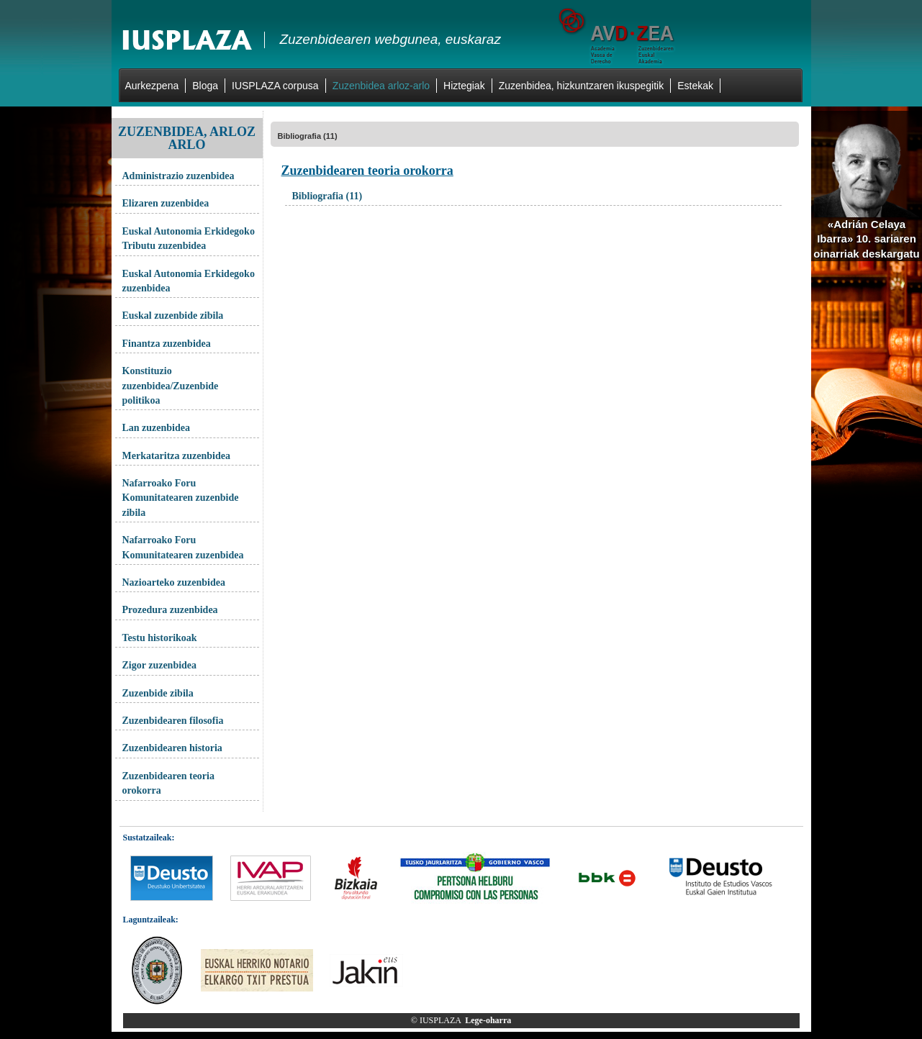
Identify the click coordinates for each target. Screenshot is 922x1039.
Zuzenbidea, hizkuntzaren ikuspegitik (581, 85)
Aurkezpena (152, 85)
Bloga (205, 85)
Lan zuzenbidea (156, 427)
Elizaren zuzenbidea (165, 203)
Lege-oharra (488, 1020)
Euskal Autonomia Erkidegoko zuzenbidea (188, 281)
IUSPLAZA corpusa (275, 85)
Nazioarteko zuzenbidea (173, 582)
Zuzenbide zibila (158, 693)
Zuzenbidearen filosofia (173, 720)
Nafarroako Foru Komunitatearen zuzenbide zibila (180, 498)
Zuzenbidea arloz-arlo (381, 85)
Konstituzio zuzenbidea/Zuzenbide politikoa (170, 386)
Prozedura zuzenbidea (170, 609)
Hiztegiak (464, 85)
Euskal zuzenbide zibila (173, 315)
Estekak (695, 85)
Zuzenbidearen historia (172, 748)
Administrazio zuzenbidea (178, 176)
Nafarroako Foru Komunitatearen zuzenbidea (183, 547)
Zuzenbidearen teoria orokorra (168, 783)
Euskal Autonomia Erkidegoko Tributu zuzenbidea (188, 238)
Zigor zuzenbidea (159, 665)
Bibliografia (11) (308, 136)
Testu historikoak (159, 637)
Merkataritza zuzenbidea (176, 455)
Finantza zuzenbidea (166, 343)
